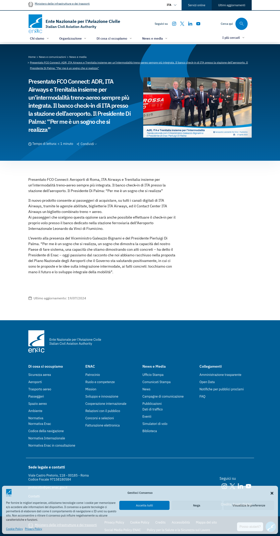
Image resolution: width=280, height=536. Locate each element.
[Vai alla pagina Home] (32, 57)
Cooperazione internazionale (105, 404)
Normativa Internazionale (46, 438)
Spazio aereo (37, 404)
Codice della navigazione (46, 431)
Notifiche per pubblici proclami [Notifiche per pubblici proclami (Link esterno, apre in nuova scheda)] (221, 389)
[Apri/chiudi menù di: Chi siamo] (39, 38)
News (146, 389)
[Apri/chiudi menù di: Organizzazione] (73, 38)
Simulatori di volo (154, 424)
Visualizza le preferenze (249, 505)
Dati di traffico (152, 409)
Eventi (146, 416)
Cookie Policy (14, 529)
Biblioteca (149, 431)
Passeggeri (36, 396)
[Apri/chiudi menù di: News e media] (155, 38)
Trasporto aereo (39, 389)
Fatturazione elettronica (102, 425)
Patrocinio (92, 375)
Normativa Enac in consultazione (51, 445)
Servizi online (196, 5)
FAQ (202, 396)
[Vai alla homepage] (74, 24)
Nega (196, 505)
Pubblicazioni (152, 404)
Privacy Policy (33, 529)
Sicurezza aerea (39, 375)
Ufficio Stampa (153, 375)
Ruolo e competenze (100, 382)
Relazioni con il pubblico (102, 411)
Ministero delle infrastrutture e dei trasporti (62, 3)
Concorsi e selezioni (99, 418)
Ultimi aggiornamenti (231, 5)
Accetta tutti (144, 505)
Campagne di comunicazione (163, 396)
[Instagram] (174, 24)
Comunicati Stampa (156, 382)
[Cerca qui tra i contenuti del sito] (234, 24)
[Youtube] (198, 24)
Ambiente (35, 411)
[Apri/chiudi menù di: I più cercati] (233, 37)
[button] (272, 493)
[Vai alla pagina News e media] (78, 57)
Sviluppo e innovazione (101, 396)
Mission (90, 389)
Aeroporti (35, 382)
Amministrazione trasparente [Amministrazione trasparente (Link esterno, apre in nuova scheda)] (220, 375)
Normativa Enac (39, 424)
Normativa (35, 418)
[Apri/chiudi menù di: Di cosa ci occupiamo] (114, 38)
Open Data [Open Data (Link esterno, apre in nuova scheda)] (207, 382)
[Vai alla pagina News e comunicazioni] (52, 57)
